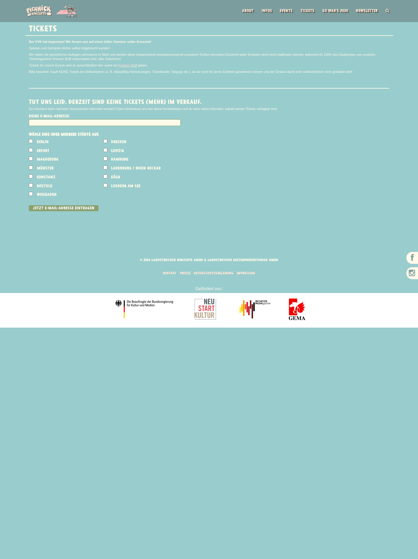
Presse (184, 274)
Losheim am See (126, 186)
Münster (45, 169)
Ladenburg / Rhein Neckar (136, 169)
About (243, 11)
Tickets (304, 11)
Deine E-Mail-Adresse (49, 117)
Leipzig (118, 151)
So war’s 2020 (333, 11)
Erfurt (43, 151)
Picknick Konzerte (51, 11)
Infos (262, 11)
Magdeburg (48, 160)
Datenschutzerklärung (213, 274)
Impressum (247, 274)
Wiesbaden (47, 195)
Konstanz (46, 178)
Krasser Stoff (128, 65)
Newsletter (365, 11)
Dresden (119, 142)
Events (282, 11)
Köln (116, 178)
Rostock (44, 186)
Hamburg (120, 160)
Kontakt (168, 274)
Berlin (43, 142)
